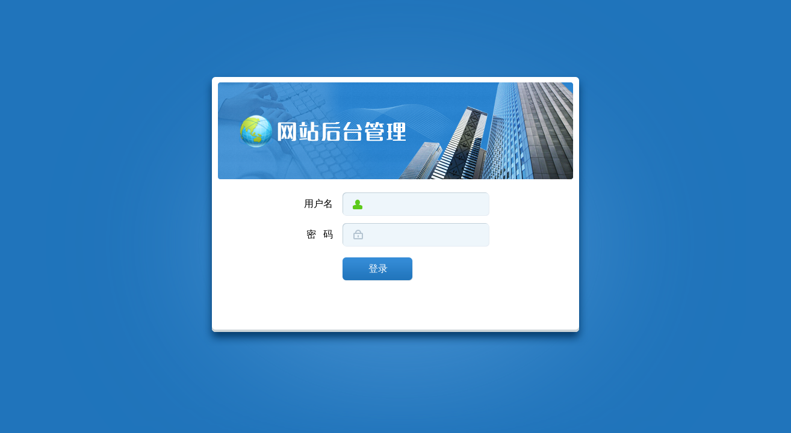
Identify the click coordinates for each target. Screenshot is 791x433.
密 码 (319, 235)
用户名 (318, 204)
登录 (378, 269)
